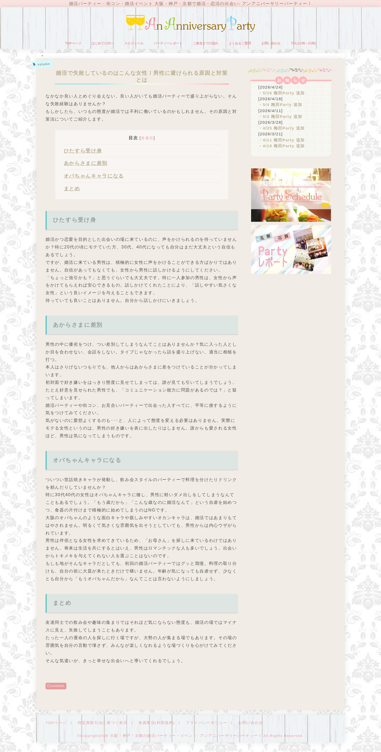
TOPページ (73, 44)
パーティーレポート (168, 44)
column (58, 687)
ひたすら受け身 (83, 152)
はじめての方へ (103, 44)
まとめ (72, 190)
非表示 (147, 139)
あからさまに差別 (85, 164)
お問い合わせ (270, 44)
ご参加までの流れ (205, 44)
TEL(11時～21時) (303, 44)
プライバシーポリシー (198, 724)
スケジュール (133, 44)
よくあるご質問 (240, 44)
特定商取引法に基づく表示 (99, 724)
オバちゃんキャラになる (94, 177)
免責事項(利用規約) (151, 724)
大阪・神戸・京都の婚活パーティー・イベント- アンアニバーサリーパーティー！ (186, 737)
